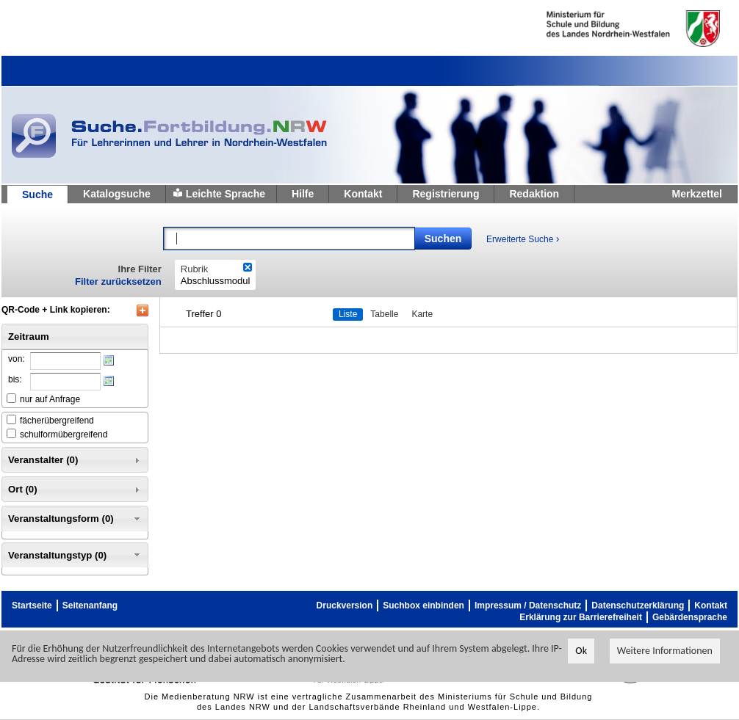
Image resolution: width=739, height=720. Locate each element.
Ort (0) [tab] (75, 489)
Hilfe (303, 194)
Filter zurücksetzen (118, 281)
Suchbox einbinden (423, 605)
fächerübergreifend (57, 420)
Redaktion (534, 194)
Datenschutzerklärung (637, 605)
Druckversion (345, 605)
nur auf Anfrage (50, 399)
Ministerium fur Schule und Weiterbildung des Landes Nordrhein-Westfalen (609, 28)
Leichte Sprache (225, 194)
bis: (15, 379)
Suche (37, 194)
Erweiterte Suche (522, 238)
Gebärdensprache (689, 617)
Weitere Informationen (665, 650)
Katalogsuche (117, 194)
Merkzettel (697, 194)
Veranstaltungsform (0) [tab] (75, 519)
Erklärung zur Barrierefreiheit (580, 617)
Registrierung (445, 194)
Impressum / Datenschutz (528, 605)
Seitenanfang (90, 605)
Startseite (32, 605)
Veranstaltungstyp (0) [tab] (75, 555)
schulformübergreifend (63, 434)
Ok (581, 650)
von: (16, 359)
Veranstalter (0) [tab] (75, 460)
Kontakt (363, 194)
